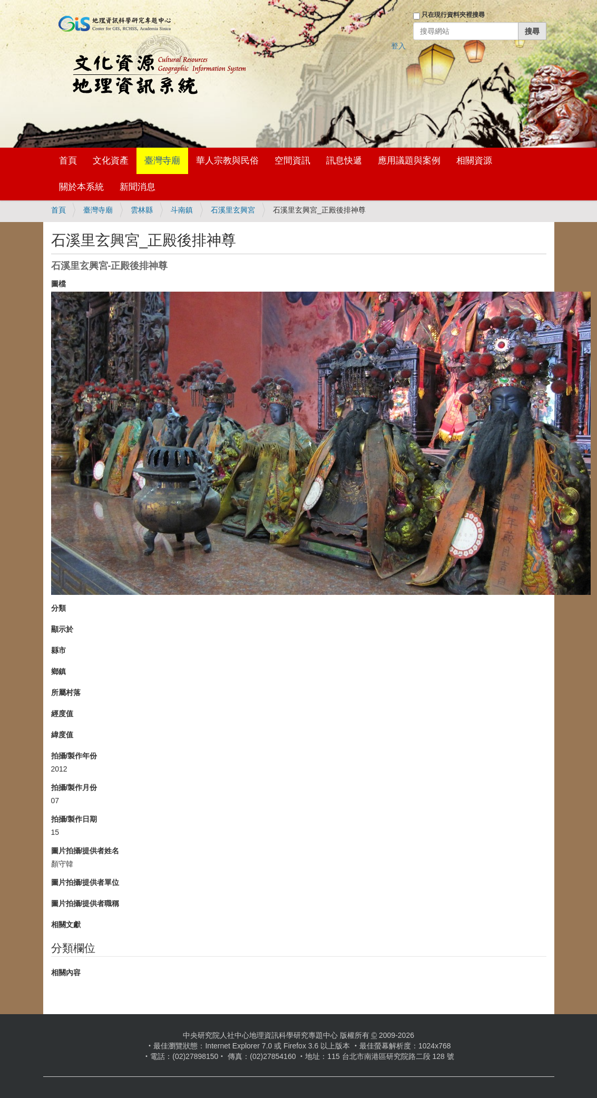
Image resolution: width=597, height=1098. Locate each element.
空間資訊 (292, 161)
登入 (398, 46)
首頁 (68, 161)
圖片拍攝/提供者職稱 (85, 903)
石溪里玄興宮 (233, 210)
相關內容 (66, 972)
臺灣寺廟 (162, 161)
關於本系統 (81, 187)
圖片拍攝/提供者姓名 (85, 850)
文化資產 (111, 161)
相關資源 (474, 161)
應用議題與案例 (409, 161)
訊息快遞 (344, 161)
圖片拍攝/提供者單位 (85, 882)
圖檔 (58, 284)
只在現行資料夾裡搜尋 (453, 14)
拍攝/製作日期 (74, 819)
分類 (58, 608)
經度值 (62, 713)
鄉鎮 (58, 671)
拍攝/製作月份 (74, 787)
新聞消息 (137, 187)
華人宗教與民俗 (227, 161)
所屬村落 (66, 692)
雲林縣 (142, 210)
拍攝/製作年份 (74, 756)
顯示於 (62, 629)
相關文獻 (66, 924)
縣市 (58, 650)
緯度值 (62, 734)
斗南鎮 (182, 210)
